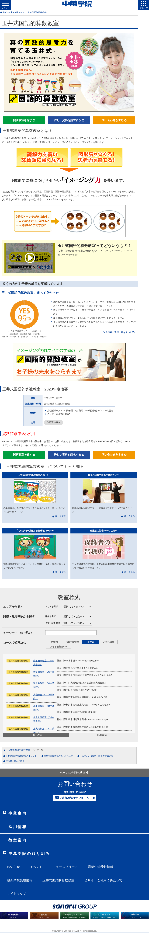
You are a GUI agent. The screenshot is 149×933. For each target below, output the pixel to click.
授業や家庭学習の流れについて (58, 756)
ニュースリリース (65, 867)
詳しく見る (59, 516)
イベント (36, 867)
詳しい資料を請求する (69, 120)
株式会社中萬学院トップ (13, 12)
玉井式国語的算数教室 (19, 750)
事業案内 (17, 813)
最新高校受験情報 (19, 880)
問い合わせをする (114, 120)
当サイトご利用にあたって (103, 880)
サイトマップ (16, 893)
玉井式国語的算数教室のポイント (21, 756)
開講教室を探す (24, 120)
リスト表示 (36, 735)
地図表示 (102, 735)
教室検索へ (53, 423)
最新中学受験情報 (100, 867)
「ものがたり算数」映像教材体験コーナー (99, 756)
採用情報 (17, 827)
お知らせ (13, 867)
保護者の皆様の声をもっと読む (120, 332)
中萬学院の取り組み (29, 853)
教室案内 (17, 840)
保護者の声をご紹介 (15, 761)
